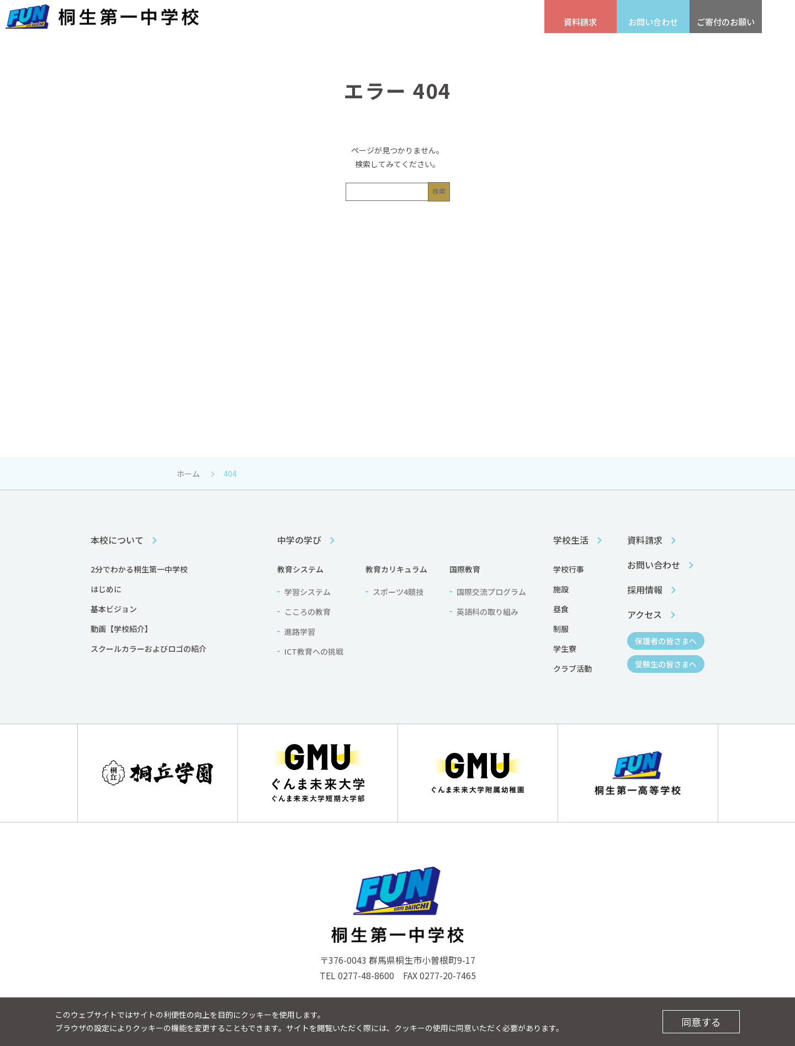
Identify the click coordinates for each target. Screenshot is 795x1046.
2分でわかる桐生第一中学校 (139, 569)
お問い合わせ (653, 564)
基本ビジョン (114, 608)
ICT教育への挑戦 (313, 651)
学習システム (307, 591)
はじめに (106, 588)
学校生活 (504, 48)
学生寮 (564, 648)
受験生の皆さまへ (367, 22)
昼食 (561, 608)
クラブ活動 (572, 668)
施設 (561, 588)
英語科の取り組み (487, 611)
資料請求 (644, 539)
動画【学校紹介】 (121, 628)
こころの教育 (307, 611)
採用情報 (252, 22)
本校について (283, 48)
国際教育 (464, 569)
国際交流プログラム (491, 591)
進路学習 (299, 631)
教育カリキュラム (396, 569)
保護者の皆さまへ (441, 22)
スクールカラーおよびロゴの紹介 (148, 648)
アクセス (304, 22)
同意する (701, 1022)
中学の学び (393, 48)
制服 (561, 628)
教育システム (300, 569)
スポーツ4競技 (398, 591)
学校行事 (568, 569)
